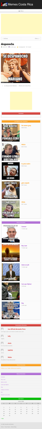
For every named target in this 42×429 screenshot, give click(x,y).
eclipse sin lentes (5, 389)
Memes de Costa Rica (25, 85)
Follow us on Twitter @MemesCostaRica (11, 368)
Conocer (23, 227)
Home (2, 426)
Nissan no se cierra (5, 394)
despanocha (7, 44)
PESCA (23, 145)
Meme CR (5, 47)
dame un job (25, 265)
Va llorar (5, 38)
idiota (23, 202)
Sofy (9, 336)
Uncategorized (22, 47)
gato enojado (25, 183)
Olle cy (37, 38)
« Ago (2, 418)
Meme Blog (13, 426)
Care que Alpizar (26, 284)
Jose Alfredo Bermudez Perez (16, 329)
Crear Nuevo (7, 426)
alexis (9, 343)
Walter (10, 357)
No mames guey (26, 125)
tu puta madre (25, 164)
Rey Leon (24, 246)
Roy (22, 303)
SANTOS (10, 350)
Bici (2, 392)
